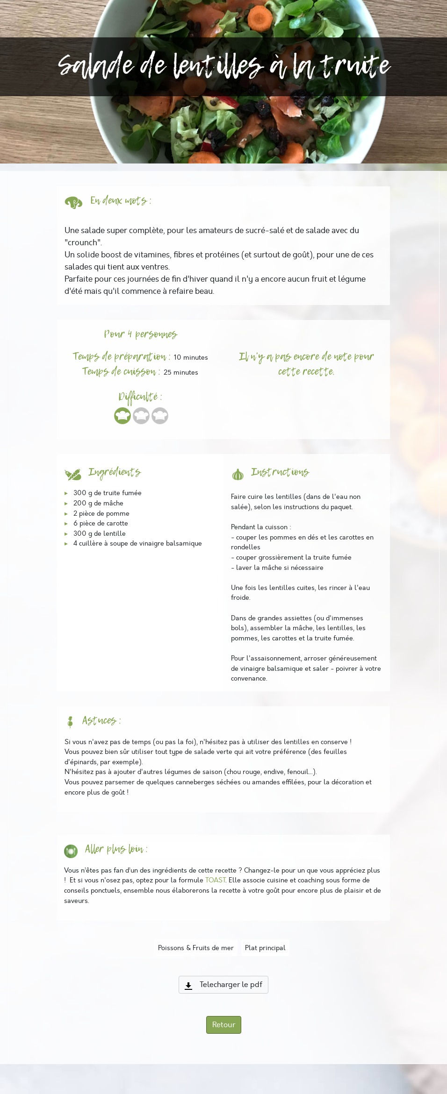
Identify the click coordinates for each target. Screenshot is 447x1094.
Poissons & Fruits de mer (196, 947)
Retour (223, 1025)
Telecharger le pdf (223, 985)
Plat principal (265, 947)
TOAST (215, 880)
